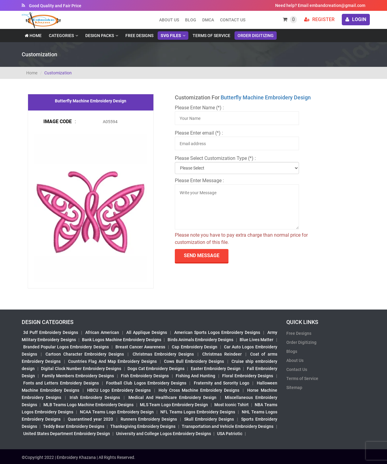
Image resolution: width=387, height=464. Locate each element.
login (355, 19)
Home (33, 35)
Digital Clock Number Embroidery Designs (81, 368)
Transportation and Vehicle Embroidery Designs (228, 426)
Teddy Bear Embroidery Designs (73, 426)
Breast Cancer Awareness (140, 346)
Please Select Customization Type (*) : (215, 158)
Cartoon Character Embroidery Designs (85, 354)
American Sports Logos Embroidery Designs (217, 332)
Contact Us (232, 19)
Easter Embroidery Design (216, 368)
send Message (201, 255)
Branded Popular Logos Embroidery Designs (66, 346)
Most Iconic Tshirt (231, 404)
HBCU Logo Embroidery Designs (119, 390)
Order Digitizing (256, 35)
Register (319, 19)
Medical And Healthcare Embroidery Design (172, 397)
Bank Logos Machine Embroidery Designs (121, 339)
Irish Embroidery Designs (95, 397)
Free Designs (139, 35)
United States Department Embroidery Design (66, 433)
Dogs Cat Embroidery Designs (155, 368)
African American (102, 332)
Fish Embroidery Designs (145, 375)
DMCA (208, 19)
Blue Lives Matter (257, 339)
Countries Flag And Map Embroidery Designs (112, 361)
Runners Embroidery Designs (149, 419)
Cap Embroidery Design (194, 346)
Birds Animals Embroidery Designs (201, 339)
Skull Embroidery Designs (209, 419)
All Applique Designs (146, 332)
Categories (61, 35)
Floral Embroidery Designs (247, 375)
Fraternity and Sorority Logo (222, 383)
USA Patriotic (229, 433)
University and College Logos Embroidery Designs (163, 433)
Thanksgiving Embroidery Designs (142, 426)
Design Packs (99, 35)
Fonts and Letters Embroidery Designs (61, 383)
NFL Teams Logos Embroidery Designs (197, 412)
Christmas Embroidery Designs (163, 354)
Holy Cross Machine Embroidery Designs (199, 390)
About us (169, 19)
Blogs (291, 351)
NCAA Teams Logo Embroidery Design (117, 412)
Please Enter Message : (199, 180)
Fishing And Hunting (196, 375)
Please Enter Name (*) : (199, 108)
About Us (295, 360)
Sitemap (294, 387)
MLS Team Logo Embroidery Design (174, 404)
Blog (190, 19)
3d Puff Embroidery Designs (50, 332)
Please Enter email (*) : (199, 133)
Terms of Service (211, 35)
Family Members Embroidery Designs (78, 375)
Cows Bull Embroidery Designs (194, 361)
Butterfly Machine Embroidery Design (266, 97)
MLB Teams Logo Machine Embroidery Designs (88, 404)
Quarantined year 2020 (90, 419)
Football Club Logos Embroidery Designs (146, 383)
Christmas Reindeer (221, 354)
